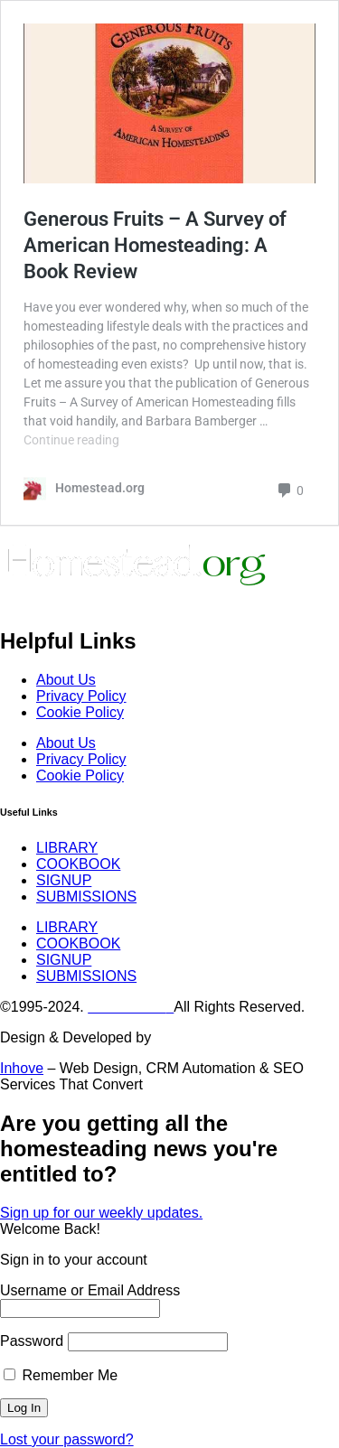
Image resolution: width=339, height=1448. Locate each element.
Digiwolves (189, 1037)
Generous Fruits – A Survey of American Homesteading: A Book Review (155, 245)
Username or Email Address (90, 1290)
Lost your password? (67, 1439)
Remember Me (61, 1375)
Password (31, 1341)
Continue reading (71, 440)
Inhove (21, 1068)
